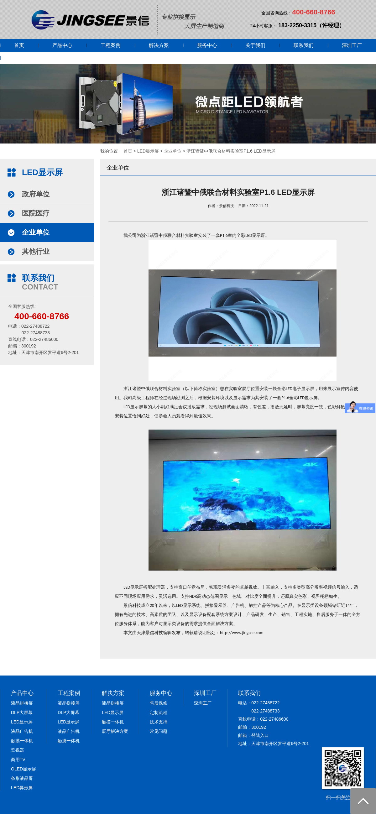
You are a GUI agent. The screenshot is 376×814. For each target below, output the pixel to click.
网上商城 (24, 57)
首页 (19, 45)
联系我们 (304, 45)
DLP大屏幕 (22, 712)
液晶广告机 (22, 731)
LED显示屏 (148, 151)
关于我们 (255, 45)
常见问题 (158, 731)
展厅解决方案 (115, 731)
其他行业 (36, 251)
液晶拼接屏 (22, 703)
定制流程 (158, 712)
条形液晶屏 (22, 778)
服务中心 (207, 45)
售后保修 (158, 703)
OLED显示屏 (23, 768)
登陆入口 (260, 735)
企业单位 (172, 151)
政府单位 (36, 194)
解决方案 (159, 45)
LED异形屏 (22, 787)
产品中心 (62, 45)
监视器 (17, 750)
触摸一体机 (22, 740)
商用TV (18, 759)
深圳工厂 (352, 45)
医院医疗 (36, 213)
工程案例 (111, 45)
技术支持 (158, 721)
